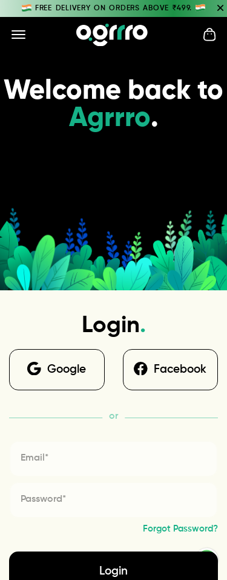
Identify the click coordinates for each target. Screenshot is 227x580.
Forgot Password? (180, 528)
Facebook (170, 369)
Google (56, 369)
